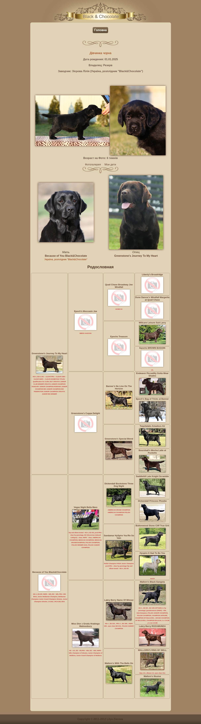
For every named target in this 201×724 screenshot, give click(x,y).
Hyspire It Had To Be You (152, 553)
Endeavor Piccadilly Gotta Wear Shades (152, 374)
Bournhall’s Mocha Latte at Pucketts (152, 451)
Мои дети (110, 164)
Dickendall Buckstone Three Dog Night (118, 484)
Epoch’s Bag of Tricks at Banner (152, 399)
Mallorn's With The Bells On (119, 663)
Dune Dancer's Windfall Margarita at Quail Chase (152, 298)
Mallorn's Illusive (152, 676)
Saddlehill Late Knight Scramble (152, 476)
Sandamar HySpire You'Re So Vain (119, 536)
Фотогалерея (93, 164)
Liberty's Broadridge (152, 274)
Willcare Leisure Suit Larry (152, 322)
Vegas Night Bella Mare (85, 507)
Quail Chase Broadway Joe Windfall (119, 285)
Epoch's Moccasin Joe (85, 311)
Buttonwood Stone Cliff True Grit (152, 525)
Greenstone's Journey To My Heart (136, 255)
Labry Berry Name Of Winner (119, 600)
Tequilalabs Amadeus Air (152, 426)
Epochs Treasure (119, 336)
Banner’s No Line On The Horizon (119, 387)
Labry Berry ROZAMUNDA (152, 626)
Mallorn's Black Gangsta (152, 582)
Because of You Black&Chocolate (66, 255)
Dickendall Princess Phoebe (152, 501)
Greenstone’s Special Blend (119, 439)
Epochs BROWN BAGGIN (152, 348)
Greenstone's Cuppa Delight (85, 413)
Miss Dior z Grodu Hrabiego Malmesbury (85, 624)
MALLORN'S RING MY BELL (152, 650)
